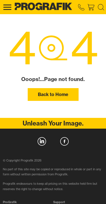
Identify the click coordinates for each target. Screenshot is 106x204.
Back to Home (53, 94)
